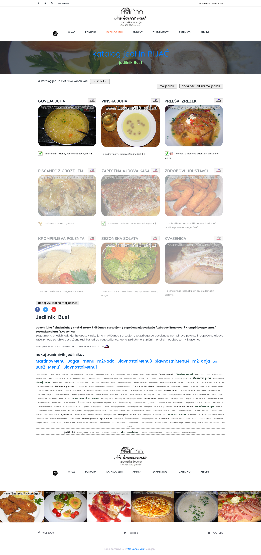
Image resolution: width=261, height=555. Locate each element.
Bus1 (215, 361)
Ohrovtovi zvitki (82, 382)
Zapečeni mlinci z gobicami (144, 402)
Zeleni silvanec (146, 422)
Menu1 (54, 367)
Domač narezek (166, 374)
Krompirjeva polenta (117, 410)
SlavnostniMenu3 (135, 361)
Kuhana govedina (62, 394)
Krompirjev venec (118, 406)
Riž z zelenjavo (144, 414)
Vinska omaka (60, 410)
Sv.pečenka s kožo (209, 382)
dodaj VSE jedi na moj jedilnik (201, 86)
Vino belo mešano (119, 422)
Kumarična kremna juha (181, 378)
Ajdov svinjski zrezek (179, 386)
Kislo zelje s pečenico (118, 394)
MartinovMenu (50, 361)
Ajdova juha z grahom (147, 378)
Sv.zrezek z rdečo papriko (59, 398)
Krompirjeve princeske (100, 406)
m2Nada (106, 361)
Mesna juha (69, 382)
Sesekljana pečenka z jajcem (171, 382)
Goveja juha (43, 382)
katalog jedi (117, 32)
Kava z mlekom (62, 374)
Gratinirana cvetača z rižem (164, 410)
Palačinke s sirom (125, 382)
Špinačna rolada (84, 402)
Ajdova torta (56, 402)
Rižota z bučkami (202, 410)
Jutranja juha (41, 378)
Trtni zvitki (95, 382)
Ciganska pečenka (187, 390)
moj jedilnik (167, 86)
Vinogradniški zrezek (73, 390)
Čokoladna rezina (132, 418)
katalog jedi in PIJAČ (130, 54)
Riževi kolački (178, 402)
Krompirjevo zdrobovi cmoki (95, 410)
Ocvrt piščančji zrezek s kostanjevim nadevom (95, 386)
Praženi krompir (159, 414)
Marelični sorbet (76, 374)
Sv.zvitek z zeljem (45, 394)
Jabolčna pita (191, 418)
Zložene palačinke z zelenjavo (139, 406)
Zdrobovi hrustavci (184, 410)
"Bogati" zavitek (42, 422)
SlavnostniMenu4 (172, 361)
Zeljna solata (74, 418)
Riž (128, 410)
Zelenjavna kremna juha (112, 378)
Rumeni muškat (161, 422)
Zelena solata (42, 418)
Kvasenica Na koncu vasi (87, 422)
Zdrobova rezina (164, 402)
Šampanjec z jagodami (104, 374)
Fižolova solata (194, 414)
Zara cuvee (133, 422)
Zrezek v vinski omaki (118, 390)
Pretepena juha (79, 378)
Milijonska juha (130, 378)
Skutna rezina (69, 422)
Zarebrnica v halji (192, 382)
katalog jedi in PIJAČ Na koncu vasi (63, 81)
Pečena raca (163, 398)
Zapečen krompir (204, 406)
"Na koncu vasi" (136, 549)
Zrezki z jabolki (136, 390)
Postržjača (119, 418)
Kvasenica (164, 418)
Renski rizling (190, 422)
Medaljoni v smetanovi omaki (208, 390)
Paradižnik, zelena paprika (213, 414)
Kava (51, 374)
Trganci (86, 406)
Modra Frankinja (176, 422)
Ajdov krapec (106, 418)
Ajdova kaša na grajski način (104, 402)
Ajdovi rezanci (80, 414)
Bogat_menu (80, 361)
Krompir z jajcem (75, 410)
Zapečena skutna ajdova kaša (198, 402)
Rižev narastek (70, 402)
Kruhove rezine (138, 410)
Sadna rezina (105, 422)
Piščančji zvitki (107, 398)
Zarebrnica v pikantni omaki (211, 386)
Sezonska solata (177, 414)
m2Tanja (201, 361)
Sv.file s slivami (136, 394)
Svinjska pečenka (123, 386)
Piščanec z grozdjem (64, 386)
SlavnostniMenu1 (80, 367)
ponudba (91, 32)
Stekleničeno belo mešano (208, 422)
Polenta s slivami (95, 414)
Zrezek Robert (102, 394)
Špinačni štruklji (125, 402)
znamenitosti (160, 32)
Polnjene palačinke (149, 418)
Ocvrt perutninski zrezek (85, 398)
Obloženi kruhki (184, 374)
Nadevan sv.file (162, 386)
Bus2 (40, 367)
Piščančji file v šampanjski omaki (128, 398)
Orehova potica (177, 418)
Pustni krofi (218, 418)
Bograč (188, 398)
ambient (137, 32)
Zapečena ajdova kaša (163, 406)
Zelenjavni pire (110, 414)
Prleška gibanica (90, 418)
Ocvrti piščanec (199, 398)
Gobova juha (57, 382)
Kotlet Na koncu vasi (201, 394)
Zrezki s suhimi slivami (143, 386)
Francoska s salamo (148, 374)
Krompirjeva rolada (51, 414)
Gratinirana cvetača (183, 406)
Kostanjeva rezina (215, 398)
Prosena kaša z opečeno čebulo (67, 406)
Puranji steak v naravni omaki (96, 390)
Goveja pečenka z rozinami (180, 394)
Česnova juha (202, 378)
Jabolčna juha (164, 378)
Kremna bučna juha (214, 374)
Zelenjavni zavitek (108, 382)
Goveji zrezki (150, 398)
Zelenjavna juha (94, 378)
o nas (71, 32)
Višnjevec (89, 374)
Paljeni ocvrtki (43, 402)
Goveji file (194, 386)
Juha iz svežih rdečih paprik (59, 378)
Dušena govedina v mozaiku (82, 394)
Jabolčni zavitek (205, 418)
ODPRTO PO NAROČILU (211, 3)
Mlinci (148, 410)
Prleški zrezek (170, 390)
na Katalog (100, 81)
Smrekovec (120, 374)
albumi (204, 32)
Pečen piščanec (176, 398)
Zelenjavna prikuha (127, 414)
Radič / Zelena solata (58, 418)
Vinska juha (200, 374)
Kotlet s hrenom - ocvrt (153, 390)
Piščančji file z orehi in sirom (155, 394)
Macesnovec (42, 374)
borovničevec (132, 374)
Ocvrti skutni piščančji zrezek (51, 390)
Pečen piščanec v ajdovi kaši (145, 382)
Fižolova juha (218, 378)
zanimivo (184, 32)
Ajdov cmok (66, 414)
